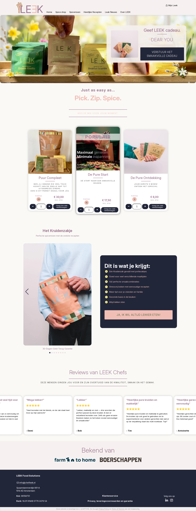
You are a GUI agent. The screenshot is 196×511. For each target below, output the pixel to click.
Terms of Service (118, 509)
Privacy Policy (104, 509)
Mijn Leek (172, 5)
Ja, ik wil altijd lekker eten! (138, 314)
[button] (27, 292)
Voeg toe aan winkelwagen (61, 206)
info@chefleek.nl (27, 482)
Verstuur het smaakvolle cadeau (162, 54)
